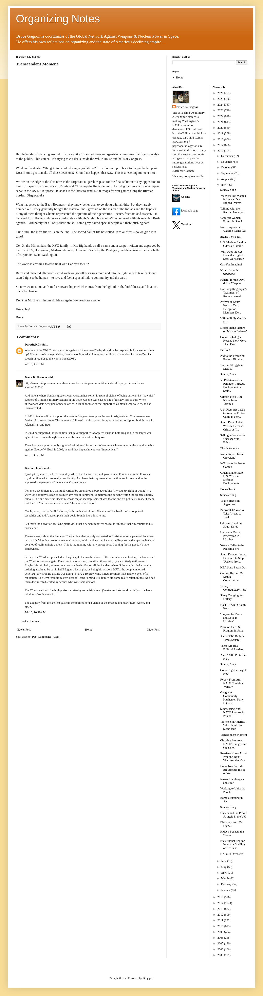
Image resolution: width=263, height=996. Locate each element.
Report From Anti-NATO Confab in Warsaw (232, 683)
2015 (220, 897)
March (225, 878)
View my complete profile (187, 176)
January (226, 890)
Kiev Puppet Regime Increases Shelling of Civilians (232, 844)
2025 (220, 98)
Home (88, 629)
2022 (220, 116)
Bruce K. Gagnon (36, 377)
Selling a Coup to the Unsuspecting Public (232, 439)
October (226, 167)
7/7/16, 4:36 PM (34, 455)
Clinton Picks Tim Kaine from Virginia (231, 400)
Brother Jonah (34, 468)
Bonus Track (227, 489)
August (225, 179)
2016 (220, 150)
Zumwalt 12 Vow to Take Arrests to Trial (232, 513)
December (227, 156)
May (224, 867)
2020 (220, 127)
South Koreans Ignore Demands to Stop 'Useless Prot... (233, 558)
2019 (220, 133)
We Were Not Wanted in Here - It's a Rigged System (233, 199)
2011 (220, 920)
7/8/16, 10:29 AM (35, 612)
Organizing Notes (58, 18)
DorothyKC (32, 344)
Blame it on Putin (230, 236)
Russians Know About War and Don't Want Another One (233, 757)
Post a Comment (30, 621)
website (181, 196)
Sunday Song (228, 189)
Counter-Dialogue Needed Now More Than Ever (233, 340)
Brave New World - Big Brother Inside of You (232, 770)
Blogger (147, 978)
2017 (220, 145)
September (228, 173)
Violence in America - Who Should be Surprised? (233, 725)
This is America (229, 448)
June (224, 861)
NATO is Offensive (231, 853)
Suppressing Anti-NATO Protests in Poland (232, 712)
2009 (220, 932)
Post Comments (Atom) (46, 636)
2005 (220, 955)
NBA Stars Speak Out (233, 567)
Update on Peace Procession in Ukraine (230, 536)
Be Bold (225, 349)
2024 (220, 104)
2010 (220, 926)
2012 (220, 914)
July (224, 184)
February (227, 884)
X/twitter (182, 224)
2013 (220, 908)
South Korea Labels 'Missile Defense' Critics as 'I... (232, 426)
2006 (220, 949)
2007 (220, 943)
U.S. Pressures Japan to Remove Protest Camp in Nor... (232, 413)
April (224, 872)
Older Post (153, 629)
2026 (220, 93)
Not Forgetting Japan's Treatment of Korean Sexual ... (233, 292)
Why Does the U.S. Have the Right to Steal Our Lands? (232, 255)
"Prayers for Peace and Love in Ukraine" (231, 618)
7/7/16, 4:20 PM (34, 364)
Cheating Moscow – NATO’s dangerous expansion (233, 744)
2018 (220, 139)
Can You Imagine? (231, 264)
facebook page (185, 210)
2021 (220, 122)
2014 (220, 903)
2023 (220, 110)
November (227, 161)
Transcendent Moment (233, 734)
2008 (220, 937)
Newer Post (24, 629)
